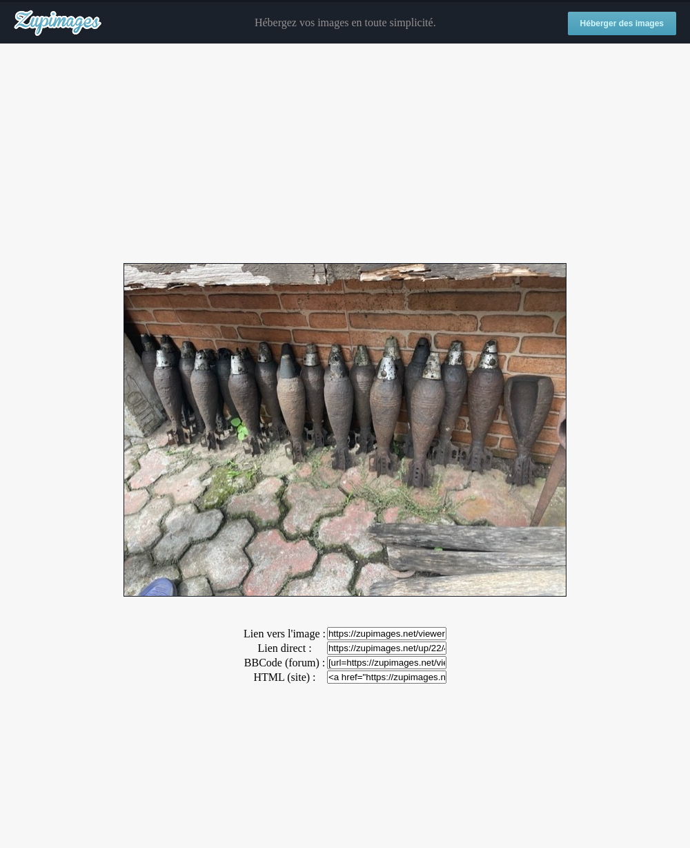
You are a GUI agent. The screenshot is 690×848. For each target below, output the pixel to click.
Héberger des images (622, 23)
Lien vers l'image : (285, 633)
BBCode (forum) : (284, 662)
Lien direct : (284, 648)
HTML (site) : (284, 677)
